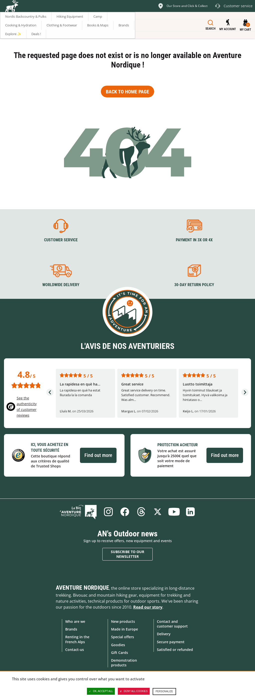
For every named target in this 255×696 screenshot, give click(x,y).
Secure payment (171, 641)
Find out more (98, 455)
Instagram (108, 511)
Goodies (118, 644)
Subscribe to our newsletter (127, 554)
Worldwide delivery (60, 284)
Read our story (147, 607)
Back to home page (127, 92)
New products (123, 621)
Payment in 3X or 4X (194, 240)
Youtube (174, 511)
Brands (71, 629)
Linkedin (190, 511)
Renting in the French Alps (77, 639)
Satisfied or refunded (175, 649)
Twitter (157, 511)
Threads (141, 511)
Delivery (164, 634)
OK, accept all (101, 691)
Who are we (75, 621)
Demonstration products (124, 662)
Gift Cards (119, 652)
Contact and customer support (172, 624)
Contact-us (74, 649)
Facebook (125, 511)
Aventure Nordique (82, 587)
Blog (78, 512)
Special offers (122, 636)
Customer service (61, 240)
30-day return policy (194, 284)
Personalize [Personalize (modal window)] (164, 691)
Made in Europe (124, 629)
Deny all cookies (134, 691)
